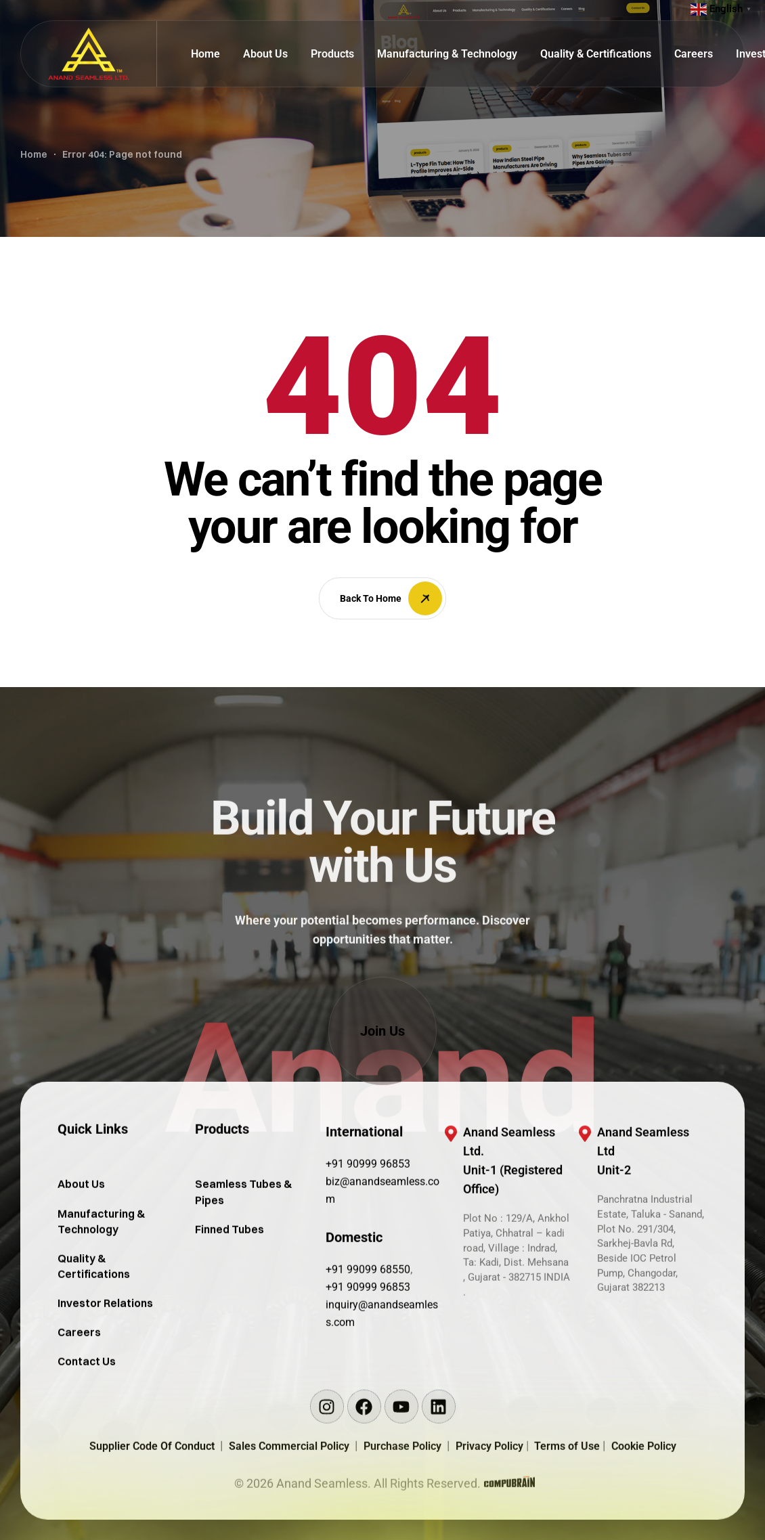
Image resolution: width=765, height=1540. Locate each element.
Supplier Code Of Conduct (152, 1504)
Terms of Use (568, 1504)
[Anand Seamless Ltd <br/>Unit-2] (585, 1192)
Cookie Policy (643, 1504)
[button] (382, 1031)
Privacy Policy (491, 1504)
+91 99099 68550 (368, 1327)
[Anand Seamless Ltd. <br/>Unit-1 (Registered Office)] (451, 1192)
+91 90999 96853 (368, 1222)
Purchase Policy (405, 1504)
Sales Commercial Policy (292, 1504)
